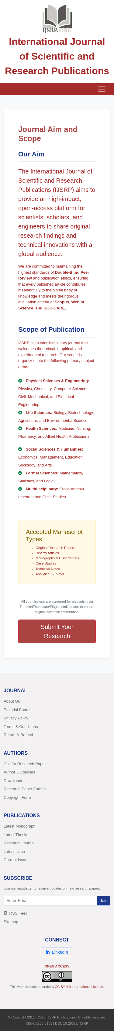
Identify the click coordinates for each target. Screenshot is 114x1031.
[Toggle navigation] (101, 89)
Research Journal (19, 843)
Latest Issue (14, 851)
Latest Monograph (20, 826)
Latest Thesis (15, 834)
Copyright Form (17, 797)
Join (104, 900)
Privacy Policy (16, 718)
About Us (12, 701)
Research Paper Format (25, 789)
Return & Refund (18, 735)
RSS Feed (16, 913)
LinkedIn (57, 952)
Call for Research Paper (25, 764)
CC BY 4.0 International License (79, 987)
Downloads (13, 780)
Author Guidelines (19, 772)
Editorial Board (16, 709)
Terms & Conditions (21, 726)
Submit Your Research (57, 631)
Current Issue (15, 859)
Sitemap (11, 921)
